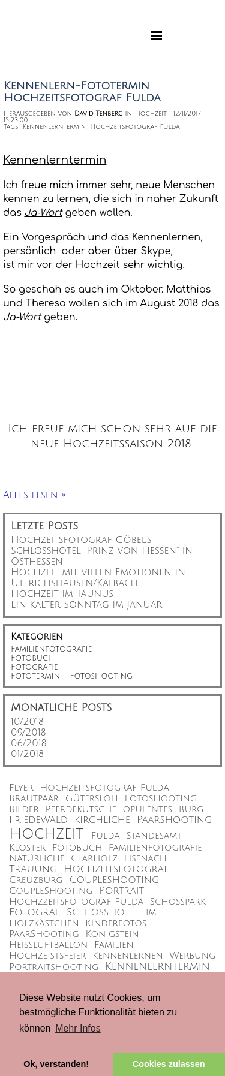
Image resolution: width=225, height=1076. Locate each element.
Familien (114, 945)
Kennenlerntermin (54, 126)
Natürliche (36, 859)
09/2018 (28, 732)
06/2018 (29, 743)
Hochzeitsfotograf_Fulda (134, 126)
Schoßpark (178, 902)
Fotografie (34, 666)
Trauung (33, 869)
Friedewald (38, 820)
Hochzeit (46, 833)
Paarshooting (174, 820)
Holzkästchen (44, 923)
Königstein (112, 934)
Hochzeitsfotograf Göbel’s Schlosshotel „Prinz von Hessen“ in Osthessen (102, 551)
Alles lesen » (34, 495)
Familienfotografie (51, 648)
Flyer (21, 788)
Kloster (27, 848)
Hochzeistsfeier (47, 956)
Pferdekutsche (80, 809)
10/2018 (27, 721)
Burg (191, 809)
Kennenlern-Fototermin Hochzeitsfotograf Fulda (82, 92)
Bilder (24, 809)
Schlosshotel (103, 912)
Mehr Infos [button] (78, 1028)
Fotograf (34, 912)
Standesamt (154, 836)
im (151, 913)
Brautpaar (34, 799)
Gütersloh (91, 799)
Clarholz (94, 859)
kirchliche (102, 820)
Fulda (105, 836)
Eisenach (145, 859)
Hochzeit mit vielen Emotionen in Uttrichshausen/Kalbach (98, 578)
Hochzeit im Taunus (62, 594)
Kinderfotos (115, 923)
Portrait (121, 890)
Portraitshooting (53, 967)
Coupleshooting (114, 880)
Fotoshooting (161, 799)
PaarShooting (44, 934)
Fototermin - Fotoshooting (72, 675)
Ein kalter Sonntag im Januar (86, 604)
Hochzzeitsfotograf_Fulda (76, 902)
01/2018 (27, 754)
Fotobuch (32, 657)
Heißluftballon (48, 945)
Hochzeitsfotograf (116, 869)
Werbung (192, 956)
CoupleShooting (51, 891)
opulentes (148, 809)
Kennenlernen (127, 956)
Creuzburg (36, 880)
